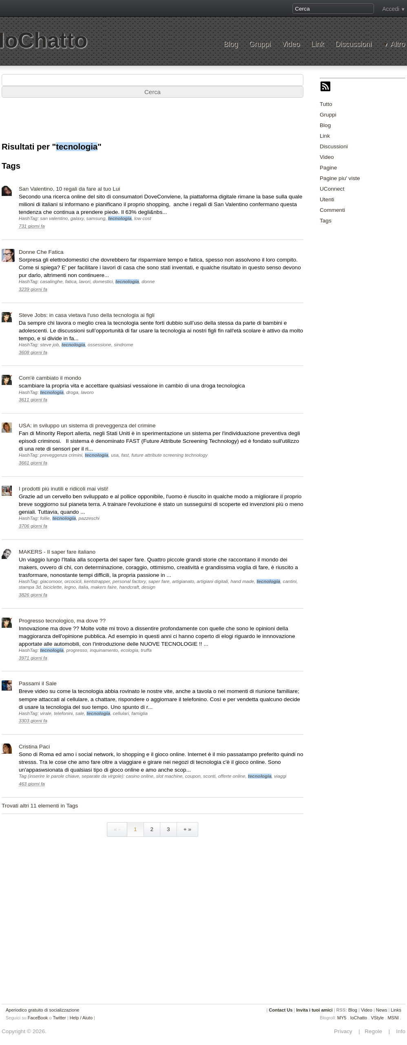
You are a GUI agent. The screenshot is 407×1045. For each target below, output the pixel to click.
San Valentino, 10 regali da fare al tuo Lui (69, 189)
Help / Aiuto (81, 1017)
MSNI (393, 1017)
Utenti (327, 199)
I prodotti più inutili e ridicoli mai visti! (63, 489)
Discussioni (353, 44)
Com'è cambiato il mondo (50, 378)
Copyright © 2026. (24, 1031)
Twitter (59, 1017)
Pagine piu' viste (340, 178)
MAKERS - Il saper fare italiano (57, 552)
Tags (326, 221)
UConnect (332, 189)
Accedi (390, 9)
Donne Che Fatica (41, 252)
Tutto (326, 104)
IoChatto (358, 1017)
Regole (374, 1031)
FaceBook (38, 1017)
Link (317, 44)
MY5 (342, 1017)
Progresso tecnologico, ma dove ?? (62, 621)
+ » (187, 829)
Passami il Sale (38, 683)
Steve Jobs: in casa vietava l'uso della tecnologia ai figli (87, 315)
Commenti (332, 210)
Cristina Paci (34, 747)
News (381, 1010)
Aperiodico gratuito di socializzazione (42, 1010)
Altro (397, 44)
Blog (230, 44)
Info (398, 1031)
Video (290, 44)
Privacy (345, 1031)
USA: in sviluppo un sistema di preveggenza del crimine (87, 425)
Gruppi (259, 44)
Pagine (328, 168)
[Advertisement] (152, 124)
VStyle (377, 1017)
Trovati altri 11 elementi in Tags (40, 806)
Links (396, 1010)
